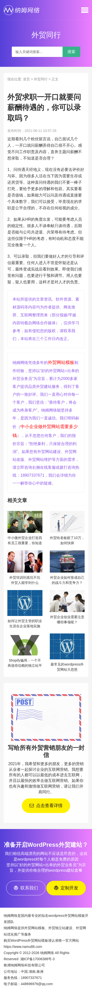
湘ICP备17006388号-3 (37, 959)
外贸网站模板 (61, 362)
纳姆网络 (47, 953)
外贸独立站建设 (60, 928)
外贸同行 (41, 79)
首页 (26, 79)
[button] (84, 9)
